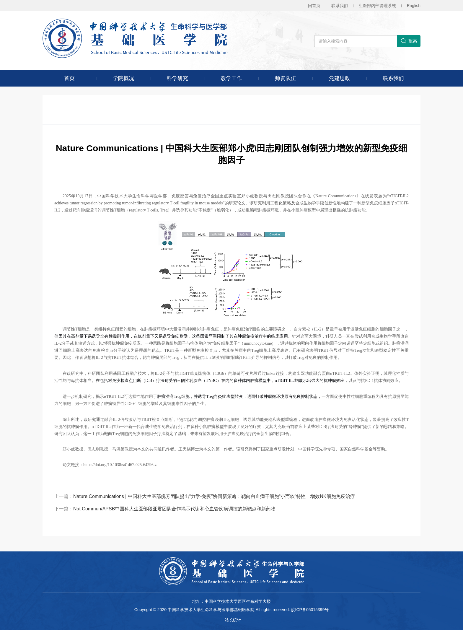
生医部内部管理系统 (377, 5)
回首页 (314, 5)
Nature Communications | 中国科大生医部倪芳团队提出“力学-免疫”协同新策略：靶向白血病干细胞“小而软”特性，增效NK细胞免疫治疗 (214, 496)
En (413, 5)
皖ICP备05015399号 (310, 609)
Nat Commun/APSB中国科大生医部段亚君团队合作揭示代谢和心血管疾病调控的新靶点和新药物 (174, 508)
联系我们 (339, 5)
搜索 (408, 41)
